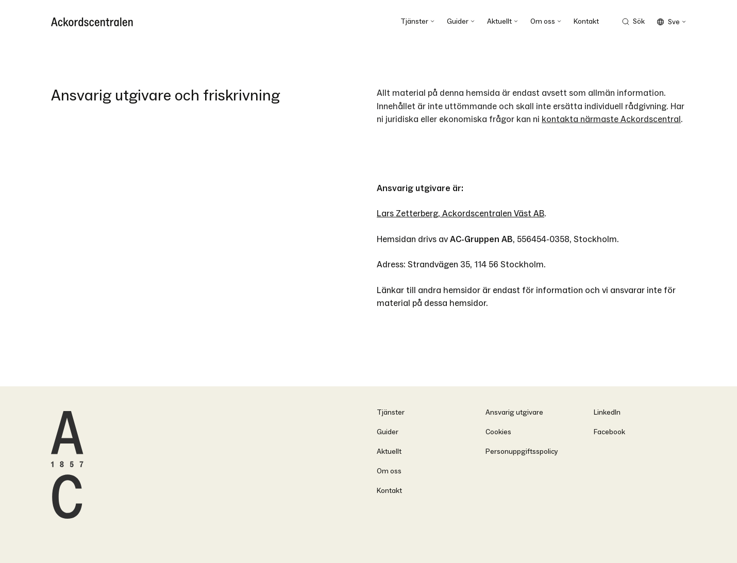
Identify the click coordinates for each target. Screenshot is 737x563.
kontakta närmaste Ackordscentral (611, 119)
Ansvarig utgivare (514, 412)
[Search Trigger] (633, 21)
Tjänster (391, 412)
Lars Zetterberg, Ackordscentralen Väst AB (460, 213)
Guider (387, 432)
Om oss (389, 471)
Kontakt (389, 490)
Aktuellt (389, 451)
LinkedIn (607, 412)
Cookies (498, 432)
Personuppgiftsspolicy (521, 451)
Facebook (609, 432)
